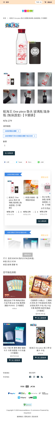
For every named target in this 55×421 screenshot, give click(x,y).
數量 (5, 141)
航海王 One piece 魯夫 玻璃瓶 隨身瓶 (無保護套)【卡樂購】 (14, 202)
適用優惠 (7, 126)
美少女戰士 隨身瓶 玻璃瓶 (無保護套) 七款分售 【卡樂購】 (47, 201)
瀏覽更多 (27, 255)
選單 (6, 2)
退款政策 (35, 416)
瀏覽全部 (44, 177)
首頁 (4, 18)
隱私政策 (27, 416)
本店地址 (6, 377)
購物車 (48, 2)
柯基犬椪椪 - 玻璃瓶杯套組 (30, 198)
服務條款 (20, 416)
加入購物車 (42, 221)
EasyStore (27, 413)
